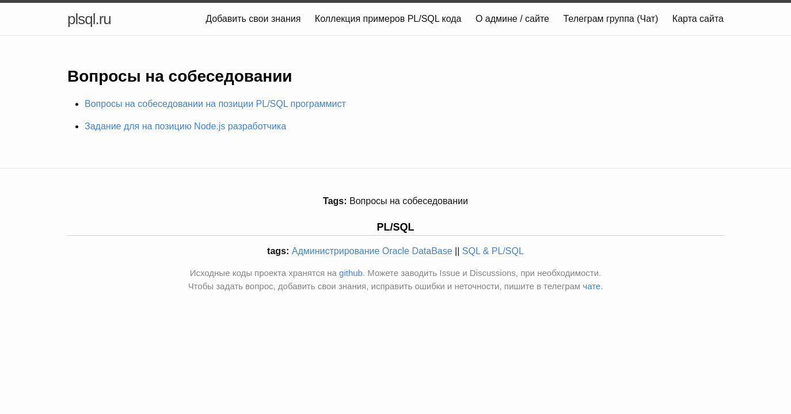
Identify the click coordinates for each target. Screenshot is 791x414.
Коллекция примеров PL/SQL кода (388, 19)
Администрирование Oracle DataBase (372, 251)
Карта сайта (698, 19)
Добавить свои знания (253, 19)
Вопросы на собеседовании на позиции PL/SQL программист (215, 104)
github (351, 273)
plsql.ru (89, 19)
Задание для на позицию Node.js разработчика (185, 126)
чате (591, 286)
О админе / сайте (512, 19)
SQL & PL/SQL (493, 251)
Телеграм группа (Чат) (610, 19)
